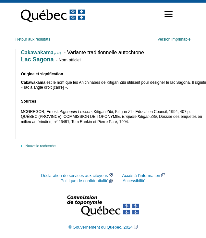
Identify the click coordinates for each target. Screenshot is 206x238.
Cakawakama (41, 52)
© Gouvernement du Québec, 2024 (100, 227)
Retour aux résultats (33, 39)
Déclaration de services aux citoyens (74, 175)
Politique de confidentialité (84, 181)
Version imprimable (173, 39)
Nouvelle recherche (41, 146)
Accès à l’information (141, 175)
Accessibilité (134, 181)
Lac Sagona (37, 59)
